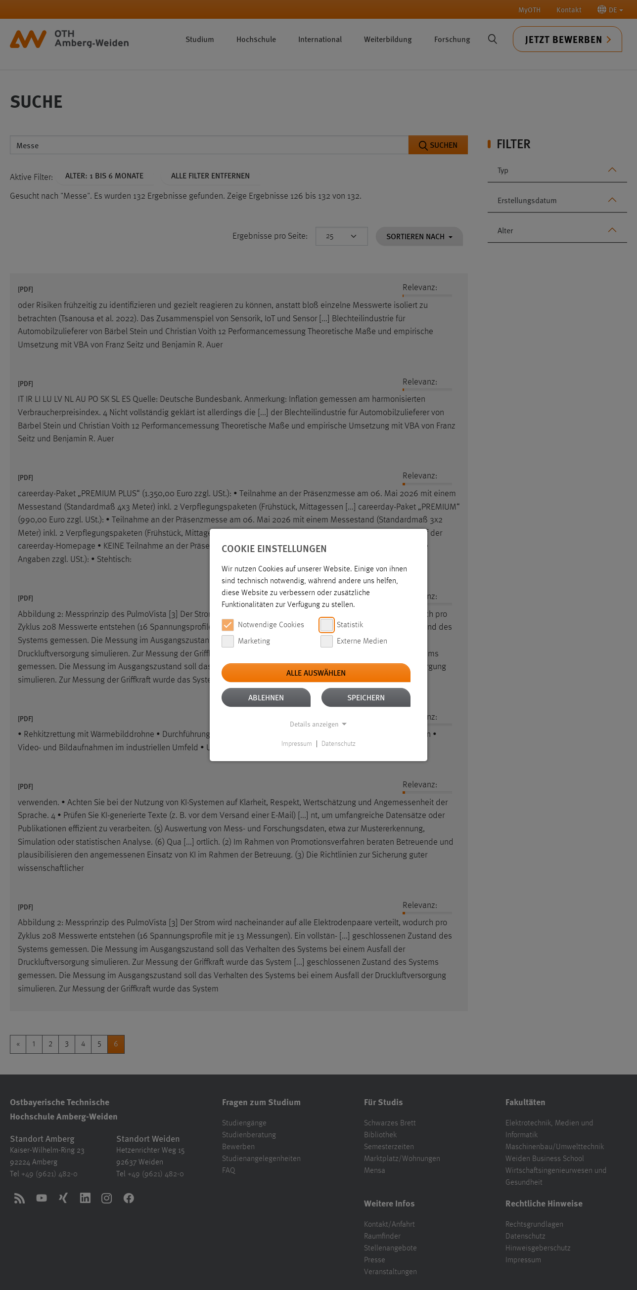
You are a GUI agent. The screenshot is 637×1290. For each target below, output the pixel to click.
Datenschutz (338, 743)
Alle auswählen (316, 672)
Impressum (296, 743)
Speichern (366, 697)
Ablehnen (266, 697)
